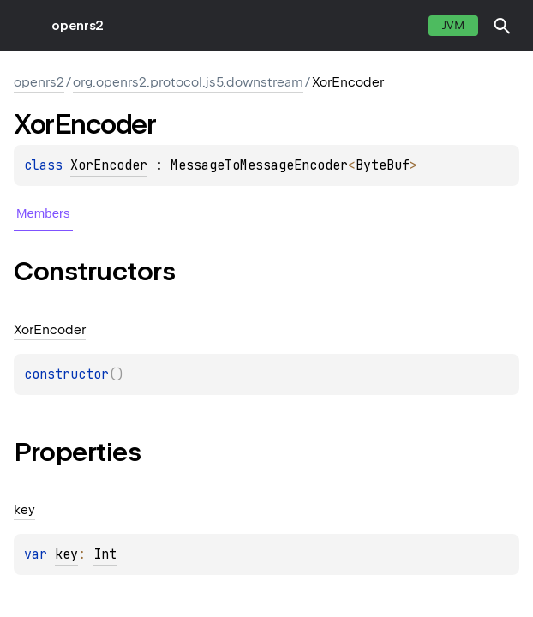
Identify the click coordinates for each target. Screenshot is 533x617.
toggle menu (26, 26)
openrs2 (77, 25)
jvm (453, 25)
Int (105, 554)
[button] (502, 26)
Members (43, 213)
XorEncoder (108, 165)
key (66, 554)
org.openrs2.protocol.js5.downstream (188, 82)
